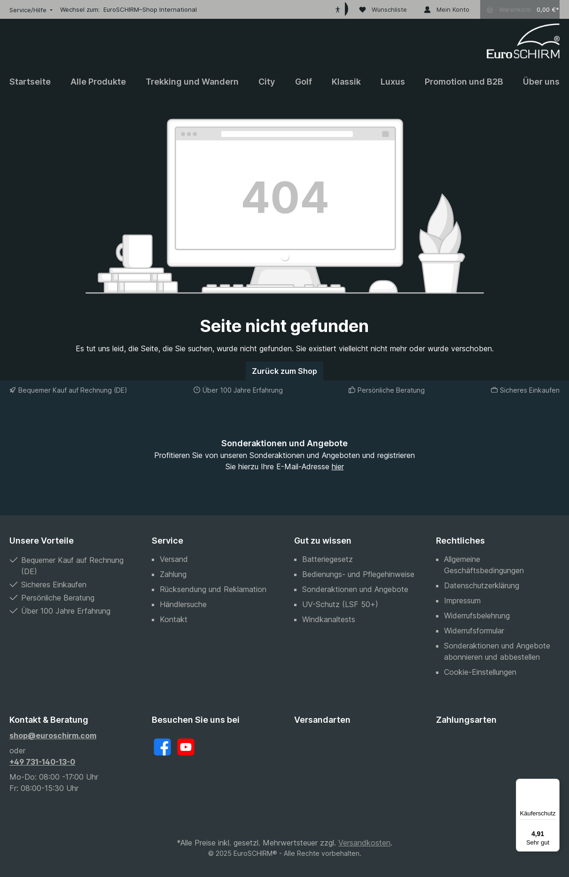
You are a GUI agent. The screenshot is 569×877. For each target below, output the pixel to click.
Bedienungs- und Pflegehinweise (358, 574)
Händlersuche (183, 604)
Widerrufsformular (474, 630)
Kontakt (173, 619)
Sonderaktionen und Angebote (355, 589)
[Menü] (554, 784)
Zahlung (173, 574)
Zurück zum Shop (284, 371)
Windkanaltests (328, 619)
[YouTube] (185, 747)
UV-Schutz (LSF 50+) (340, 604)
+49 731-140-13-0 (42, 761)
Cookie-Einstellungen (480, 672)
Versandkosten (364, 842)
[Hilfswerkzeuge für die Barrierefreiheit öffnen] (337, 9)
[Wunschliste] (383, 9)
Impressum (462, 600)
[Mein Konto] (446, 9)
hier (338, 466)
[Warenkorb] (520, 9)
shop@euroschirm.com (52, 735)
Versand (174, 559)
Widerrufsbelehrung (477, 615)
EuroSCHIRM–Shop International (150, 9)
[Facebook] (162, 747)
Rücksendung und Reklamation (213, 589)
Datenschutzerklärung (481, 585)
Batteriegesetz (327, 559)
